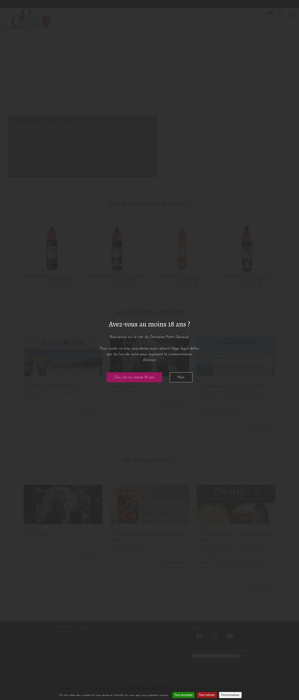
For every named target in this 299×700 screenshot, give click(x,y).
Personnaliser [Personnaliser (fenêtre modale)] (230, 695)
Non (181, 377)
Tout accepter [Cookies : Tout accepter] (183, 695)
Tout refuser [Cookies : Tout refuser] (207, 695)
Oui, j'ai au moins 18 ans (134, 377)
